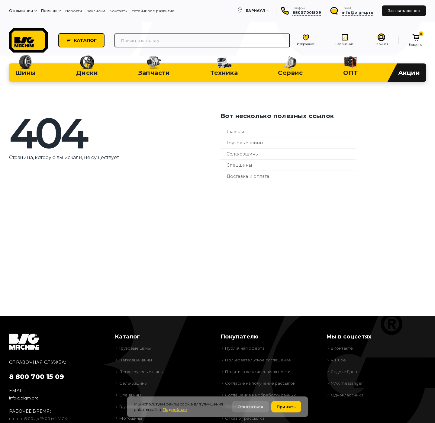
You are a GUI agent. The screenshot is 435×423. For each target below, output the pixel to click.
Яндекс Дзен (344, 371)
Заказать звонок (404, 10)
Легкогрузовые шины (141, 371)
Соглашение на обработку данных (260, 395)
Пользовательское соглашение (258, 359)
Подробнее (175, 409)
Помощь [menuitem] (49, 10)
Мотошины (130, 418)
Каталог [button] (81, 40)
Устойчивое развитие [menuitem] (153, 10)
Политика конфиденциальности (257, 371)
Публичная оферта (245, 348)
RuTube (338, 359)
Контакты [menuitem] (118, 10)
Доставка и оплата (248, 176)
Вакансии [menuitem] (95, 10)
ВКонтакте (342, 348)
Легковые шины (135, 359)
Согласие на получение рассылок (260, 383)
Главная (235, 131)
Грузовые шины (245, 143)
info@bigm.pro (24, 398)
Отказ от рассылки (244, 418)
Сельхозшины (243, 154)
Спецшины (239, 165)
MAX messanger (347, 383)
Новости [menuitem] (73, 10)
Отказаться (250, 406)
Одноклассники (347, 395)
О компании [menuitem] (21, 10)
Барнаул (255, 10)
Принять (286, 406)
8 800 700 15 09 (36, 377)
